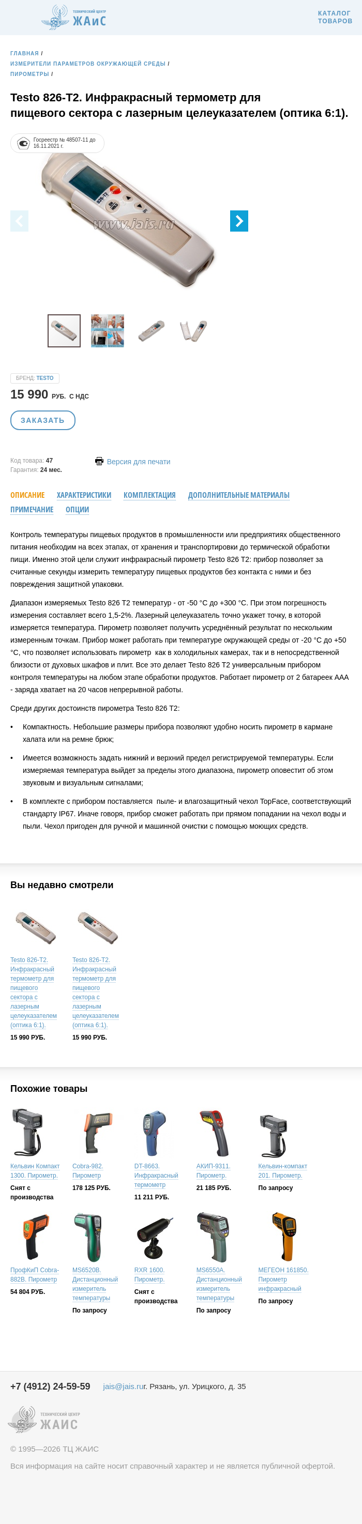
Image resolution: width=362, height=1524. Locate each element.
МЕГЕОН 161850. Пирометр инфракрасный (284, 1279)
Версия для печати (133, 462)
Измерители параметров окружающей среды (87, 64)
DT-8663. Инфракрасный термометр (156, 1175)
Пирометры (29, 74)
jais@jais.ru (123, 1386)
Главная (24, 53)
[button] (239, 221)
